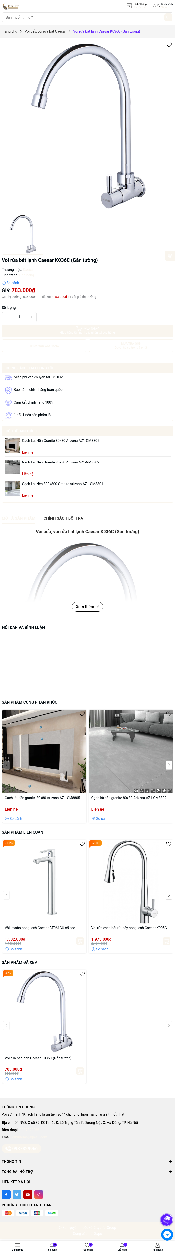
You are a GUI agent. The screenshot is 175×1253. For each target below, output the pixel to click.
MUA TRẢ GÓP (131, 346)
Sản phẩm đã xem (20, 962)
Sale (164, 7)
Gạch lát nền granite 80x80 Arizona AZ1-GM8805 (60, 441)
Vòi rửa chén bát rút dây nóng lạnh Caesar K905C (129, 928)
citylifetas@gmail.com (29, 1137)
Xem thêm (87, 606)
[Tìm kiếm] (168, 17)
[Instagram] (38, 1194)
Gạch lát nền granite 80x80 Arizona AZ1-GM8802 (60, 462)
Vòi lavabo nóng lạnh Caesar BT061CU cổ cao (40, 928)
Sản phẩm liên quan (22, 832)
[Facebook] (6, 1194)
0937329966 (29, 1130)
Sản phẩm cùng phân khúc (29, 702)
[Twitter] (17, 1194)
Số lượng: (9, 308)
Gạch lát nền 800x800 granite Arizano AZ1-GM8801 (62, 484)
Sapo (98, 1234)
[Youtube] (27, 1194)
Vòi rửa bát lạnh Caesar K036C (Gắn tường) (38, 1058)
